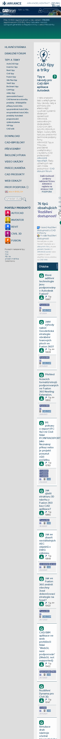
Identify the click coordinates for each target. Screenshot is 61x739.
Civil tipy (10, 73)
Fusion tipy (11, 77)
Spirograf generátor (13, 24)
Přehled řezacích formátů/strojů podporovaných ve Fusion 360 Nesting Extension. (48, 384)
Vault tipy (11, 83)
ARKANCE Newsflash (42, 159)
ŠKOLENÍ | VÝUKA (15, 155)
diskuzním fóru (43, 247)
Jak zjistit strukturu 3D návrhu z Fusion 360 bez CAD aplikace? (46, 500)
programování (13, 119)
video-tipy (11, 93)
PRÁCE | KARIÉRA (15, 168)
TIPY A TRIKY (12, 59)
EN (53, 6)
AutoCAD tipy (12, 64)
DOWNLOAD (12, 136)
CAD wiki (10, 129)
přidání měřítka (12, 259)
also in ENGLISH (14, 191)
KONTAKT (44, 3)
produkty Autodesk (15, 115)
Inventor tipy (12, 67)
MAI (6, 252)
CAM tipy (10, 90)
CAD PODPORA (47, 190)
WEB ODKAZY (13, 180)
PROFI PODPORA (15, 187)
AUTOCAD (14, 213)
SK (57, 3)
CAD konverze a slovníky (17, 99)
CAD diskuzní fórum (45, 170)
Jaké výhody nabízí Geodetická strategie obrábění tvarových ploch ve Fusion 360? (46, 334)
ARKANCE (32, 3)
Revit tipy (11, 70)
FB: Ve (8, 256)
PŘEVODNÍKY (13, 148)
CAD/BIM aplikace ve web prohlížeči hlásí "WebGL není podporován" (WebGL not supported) (47, 646)
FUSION (13, 240)
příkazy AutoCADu (14, 106)
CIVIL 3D (13, 233)
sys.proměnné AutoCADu (17, 109)
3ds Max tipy (12, 80)
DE (58, 6)
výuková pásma (13, 122)
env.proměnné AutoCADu (17, 112)
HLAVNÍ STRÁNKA (15, 47)
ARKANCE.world (43, 252)
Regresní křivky (30, 24)
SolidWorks (10, 261)
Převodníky (49, 24)
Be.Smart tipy (12, 86)
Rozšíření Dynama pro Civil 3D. (46, 693)
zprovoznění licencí (15, 96)
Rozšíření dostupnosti (46, 229)
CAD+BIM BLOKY (15, 142)
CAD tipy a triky (45, 62)
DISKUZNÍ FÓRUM (15, 53)
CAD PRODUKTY (15, 174)
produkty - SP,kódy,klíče (16, 103)
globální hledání (43, 249)
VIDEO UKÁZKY (14, 161)
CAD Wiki (43, 260)
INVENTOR (14, 219)
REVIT (11, 226)
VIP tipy (10, 125)
